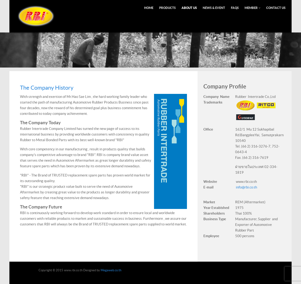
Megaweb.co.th (111, 270)
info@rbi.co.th (246, 187)
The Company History (46, 87)
